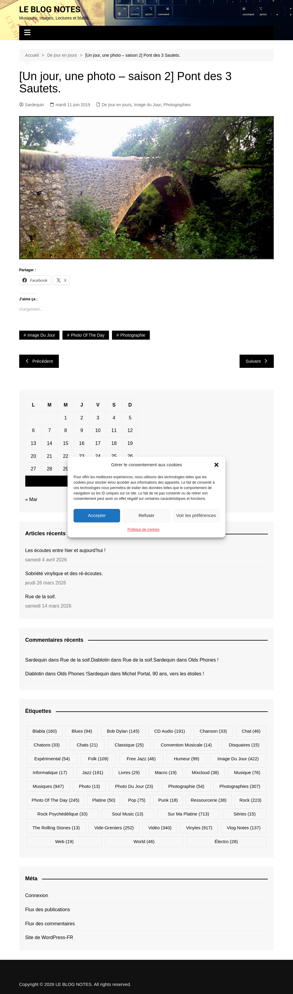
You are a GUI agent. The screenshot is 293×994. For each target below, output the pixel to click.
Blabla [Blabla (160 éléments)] (44, 731)
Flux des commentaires (50, 923)
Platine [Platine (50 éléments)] (103, 800)
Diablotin (100, 659)
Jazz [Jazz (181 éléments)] (92, 772)
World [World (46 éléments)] (144, 841)
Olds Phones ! (203, 659)
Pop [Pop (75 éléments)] (137, 800)
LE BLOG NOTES (49, 9)
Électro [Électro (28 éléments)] (226, 841)
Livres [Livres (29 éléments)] (129, 772)
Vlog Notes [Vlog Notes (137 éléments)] (244, 827)
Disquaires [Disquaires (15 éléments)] (244, 744)
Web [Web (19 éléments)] (64, 841)
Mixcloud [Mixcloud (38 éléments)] (205, 772)
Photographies (177, 104)
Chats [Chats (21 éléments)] (87, 744)
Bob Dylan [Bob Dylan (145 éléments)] (123, 731)
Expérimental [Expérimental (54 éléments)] (52, 758)
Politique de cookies (144, 529)
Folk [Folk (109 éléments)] (98, 758)
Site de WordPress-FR (49, 937)
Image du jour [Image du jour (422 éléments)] (238, 758)
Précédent (39, 361)
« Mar (31, 499)
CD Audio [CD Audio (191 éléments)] (169, 731)
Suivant (257, 361)
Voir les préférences (196, 515)
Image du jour (41, 335)
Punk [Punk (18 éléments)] (168, 800)
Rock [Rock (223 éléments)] (250, 800)
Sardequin (31, 104)
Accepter (97, 515)
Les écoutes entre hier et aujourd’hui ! (65, 550)
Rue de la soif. (40, 596)
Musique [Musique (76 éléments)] (247, 772)
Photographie (132, 335)
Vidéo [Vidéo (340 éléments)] (159, 827)
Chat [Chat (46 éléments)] (251, 731)
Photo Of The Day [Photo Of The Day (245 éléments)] (55, 800)
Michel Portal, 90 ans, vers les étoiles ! (163, 673)
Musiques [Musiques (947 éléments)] (48, 786)
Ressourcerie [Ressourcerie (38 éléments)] (208, 800)
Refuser (147, 515)
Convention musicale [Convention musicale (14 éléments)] (186, 744)
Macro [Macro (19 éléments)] (166, 772)
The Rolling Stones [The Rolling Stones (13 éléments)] (56, 827)
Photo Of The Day (87, 335)
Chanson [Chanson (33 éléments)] (213, 731)
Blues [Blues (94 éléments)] (81, 731)
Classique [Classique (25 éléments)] (129, 744)
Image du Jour (147, 104)
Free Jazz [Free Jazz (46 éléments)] (141, 758)
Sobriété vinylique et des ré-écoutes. (64, 573)
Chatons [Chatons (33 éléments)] (47, 744)
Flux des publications (47, 909)
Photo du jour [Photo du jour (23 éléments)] (134, 786)
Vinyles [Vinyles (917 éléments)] (199, 827)
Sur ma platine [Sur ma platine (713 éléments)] (188, 813)
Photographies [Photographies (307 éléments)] (239, 786)
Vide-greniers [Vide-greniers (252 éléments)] (114, 827)
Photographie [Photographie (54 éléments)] (186, 786)
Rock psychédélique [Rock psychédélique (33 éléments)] (63, 813)
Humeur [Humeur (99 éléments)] (186, 758)
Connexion (36, 895)
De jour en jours (116, 104)
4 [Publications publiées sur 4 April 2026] (114, 417)
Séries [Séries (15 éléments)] (244, 813)
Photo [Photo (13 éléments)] (89, 786)
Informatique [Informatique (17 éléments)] (50, 772)
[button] (216, 465)
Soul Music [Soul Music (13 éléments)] (127, 813)
